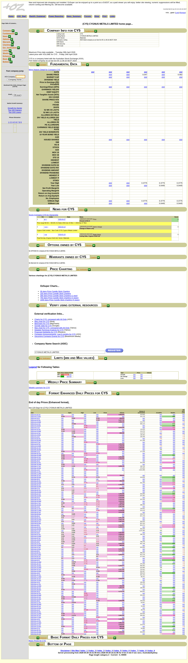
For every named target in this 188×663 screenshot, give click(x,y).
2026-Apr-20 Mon (36, 425)
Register (182, 12)
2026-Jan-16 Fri (35, 541)
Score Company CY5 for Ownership (43, 215)
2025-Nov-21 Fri (35, 610)
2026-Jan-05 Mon (36, 558)
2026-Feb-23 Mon (36, 495)
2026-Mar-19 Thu (36, 462)
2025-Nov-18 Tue (36, 615)
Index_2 (92, 651)
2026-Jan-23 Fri (35, 532)
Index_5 (117, 651)
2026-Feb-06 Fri (35, 516)
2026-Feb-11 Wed (36, 510)
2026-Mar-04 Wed (36, 482)
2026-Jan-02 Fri (35, 560)
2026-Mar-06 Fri (35, 479)
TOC (41, 31)
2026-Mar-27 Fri (35, 451)
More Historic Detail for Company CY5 (44, 70)
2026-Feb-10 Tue (36, 512)
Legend (33, 367)
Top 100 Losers (15, 112)
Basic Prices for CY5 (37, 641)
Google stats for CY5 (43, 326)
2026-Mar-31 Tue (36, 447)
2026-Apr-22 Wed (36, 422)
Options (6, 39)
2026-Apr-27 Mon (36, 416)
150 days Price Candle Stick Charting (55, 293)
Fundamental (8, 33)
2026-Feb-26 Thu (36, 490)
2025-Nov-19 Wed (36, 613)
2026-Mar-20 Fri (35, 460)
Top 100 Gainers (15, 110)
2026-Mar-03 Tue (36, 484)
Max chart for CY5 (42, 321)
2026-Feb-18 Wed (36, 501)
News (5, 36)
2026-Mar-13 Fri (35, 470)
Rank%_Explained (37, 16)
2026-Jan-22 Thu (35, 534)
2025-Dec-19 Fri (35, 573)
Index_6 (126, 651)
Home (11, 16)
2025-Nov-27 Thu (36, 602)
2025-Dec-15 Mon (36, 580)
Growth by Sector (15, 108)
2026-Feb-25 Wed (36, 492)
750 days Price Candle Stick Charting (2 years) (59, 298)
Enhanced (7, 56)
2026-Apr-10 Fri (35, 436)
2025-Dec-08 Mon (36, 589)
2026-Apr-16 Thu (35, 429)
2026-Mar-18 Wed (36, 464)
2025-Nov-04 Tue (36, 634)
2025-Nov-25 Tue (36, 606)
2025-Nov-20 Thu (36, 611)
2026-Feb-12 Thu (36, 508)
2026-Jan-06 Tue (35, 556)
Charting (6, 45)
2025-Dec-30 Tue (36, 564)
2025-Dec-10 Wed (36, 586)
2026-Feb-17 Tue (36, 503)
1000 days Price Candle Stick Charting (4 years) (60, 300)
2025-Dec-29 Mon (36, 565)
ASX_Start (21, 16)
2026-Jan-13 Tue (35, 547)
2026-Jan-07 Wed (36, 554)
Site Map (75, 651)
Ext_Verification (10, 47)
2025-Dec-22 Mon (36, 571)
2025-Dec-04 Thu (36, 593)
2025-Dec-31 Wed (36, 562)
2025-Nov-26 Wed (36, 604)
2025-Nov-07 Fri (35, 628)
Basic (5, 59)
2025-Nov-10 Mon (36, 626)
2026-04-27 (61, 219)
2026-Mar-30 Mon (36, 449)
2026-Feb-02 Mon (36, 523)
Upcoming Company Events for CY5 (49, 336)
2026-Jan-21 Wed (36, 536)
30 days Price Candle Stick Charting (55, 291)
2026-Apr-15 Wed (36, 431)
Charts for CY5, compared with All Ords (51, 319)
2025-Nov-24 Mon (36, 608)
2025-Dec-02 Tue (36, 597)
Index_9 (151, 651)
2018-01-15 (61, 234)
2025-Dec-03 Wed (36, 595)
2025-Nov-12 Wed (36, 622)
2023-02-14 (61, 227)
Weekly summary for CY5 (39, 388)
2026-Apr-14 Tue (35, 433)
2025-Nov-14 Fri (35, 619)
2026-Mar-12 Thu (36, 471)
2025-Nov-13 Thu (36, 621)
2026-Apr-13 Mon (36, 435)
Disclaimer (65, 651)
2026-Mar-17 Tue (36, 466)
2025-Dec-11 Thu (36, 584)
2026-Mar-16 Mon (36, 468)
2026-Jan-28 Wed (36, 529)
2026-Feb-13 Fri (35, 506)
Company (7, 30)
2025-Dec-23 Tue (36, 569)
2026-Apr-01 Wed (36, 446)
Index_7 (134, 651)
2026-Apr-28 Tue (35, 414)
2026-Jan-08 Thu (35, 552)
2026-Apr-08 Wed (36, 440)
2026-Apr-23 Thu (35, 420)
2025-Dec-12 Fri (35, 582)
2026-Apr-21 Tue (35, 424)
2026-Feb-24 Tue (36, 494)
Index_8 (143, 651)
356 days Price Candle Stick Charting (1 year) (59, 296)
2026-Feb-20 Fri (35, 497)
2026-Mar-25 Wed (36, 455)
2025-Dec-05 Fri (35, 591)
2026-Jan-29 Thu (35, 527)
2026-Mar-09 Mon (36, 477)
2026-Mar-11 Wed (36, 473)
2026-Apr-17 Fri (35, 427)
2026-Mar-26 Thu (36, 453)
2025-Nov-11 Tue (36, 624)
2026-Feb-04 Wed (36, 519)
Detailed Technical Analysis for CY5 (49, 330)
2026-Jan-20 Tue (35, 538)
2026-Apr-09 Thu (35, 438)
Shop (97, 16)
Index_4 (109, 651)
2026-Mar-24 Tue (36, 457)
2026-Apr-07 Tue (35, 442)
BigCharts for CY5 (42, 324)
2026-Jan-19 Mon (36, 540)
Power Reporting (56, 16)
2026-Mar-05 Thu (36, 481)
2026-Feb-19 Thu (36, 499)
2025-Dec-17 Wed (36, 576)
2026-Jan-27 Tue (35, 530)
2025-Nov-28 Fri (35, 600)
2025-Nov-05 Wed (36, 632)
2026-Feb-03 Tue (36, 521)
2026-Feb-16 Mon (36, 505)
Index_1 (84, 651)
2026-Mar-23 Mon (36, 459)
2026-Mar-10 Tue (36, 475)
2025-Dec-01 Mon (36, 599)
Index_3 (100, 651)
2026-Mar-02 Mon (36, 486)
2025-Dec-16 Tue (36, 578)
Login (177, 12)
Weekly (6, 53)
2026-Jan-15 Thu (35, 543)
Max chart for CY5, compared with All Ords (52, 328)
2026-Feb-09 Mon (36, 514)
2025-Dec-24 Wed (36, 567)
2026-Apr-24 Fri (35, 418)
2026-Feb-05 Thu (36, 517)
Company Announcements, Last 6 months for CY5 (55, 334)
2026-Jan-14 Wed (36, 545)
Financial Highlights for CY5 (46, 332)
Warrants (7, 42)
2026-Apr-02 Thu (35, 444)
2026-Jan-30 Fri (35, 525)
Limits (5, 50)
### (92, 72)
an (45, 219)
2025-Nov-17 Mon (36, 617)
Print (105, 16)
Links (112, 16)
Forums (87, 16)
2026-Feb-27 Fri (35, 488)
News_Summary (74, 16)
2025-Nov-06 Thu (36, 630)
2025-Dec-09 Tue (36, 587)
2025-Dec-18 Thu (36, 575)
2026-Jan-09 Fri (35, 551)
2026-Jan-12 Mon (36, 549)
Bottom (6, 62)
